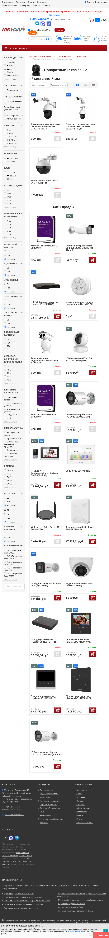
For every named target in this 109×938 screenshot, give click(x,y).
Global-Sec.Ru (62, 885)
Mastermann (11, 75)
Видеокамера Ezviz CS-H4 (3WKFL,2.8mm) (79, 584)
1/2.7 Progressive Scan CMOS (13, 569)
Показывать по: (57, 85)
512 (7, 349)
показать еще (10, 79)
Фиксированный (13, 101)
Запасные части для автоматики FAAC (75, 911)
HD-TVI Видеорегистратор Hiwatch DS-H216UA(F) (44, 303)
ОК (106, 931)
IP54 (7, 190)
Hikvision (9, 62)
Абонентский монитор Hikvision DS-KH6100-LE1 (43, 697)
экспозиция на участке (12, 410)
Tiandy (8, 72)
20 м (7, 373)
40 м (7, 380)
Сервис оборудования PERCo (71, 904)
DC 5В (8, 484)
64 (6, 339)
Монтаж (59, 30)
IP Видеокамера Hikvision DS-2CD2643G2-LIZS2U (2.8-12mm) (80, 247)
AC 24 (8, 480)
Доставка (20, 2)
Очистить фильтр (14, 586)
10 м (7, 366)
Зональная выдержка (10, 398)
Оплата (31, 2)
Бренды (36, 5)
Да (6, 251)
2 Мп (7, 224)
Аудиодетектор (12, 438)
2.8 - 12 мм (10, 137)
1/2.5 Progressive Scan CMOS (13, 563)
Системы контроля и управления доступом (23, 904)
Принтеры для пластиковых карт (19, 893)
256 (7, 346)
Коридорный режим (11, 434)
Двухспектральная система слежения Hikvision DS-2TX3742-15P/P (80, 126)
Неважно (9, 259)
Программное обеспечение (52, 819)
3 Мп (7, 228)
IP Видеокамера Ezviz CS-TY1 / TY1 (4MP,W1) (79, 359)
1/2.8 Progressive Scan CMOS (13, 574)
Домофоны (45, 797)
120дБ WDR (10, 415)
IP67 (7, 200)
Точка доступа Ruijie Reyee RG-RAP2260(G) (80, 528)
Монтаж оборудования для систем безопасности (80, 900)
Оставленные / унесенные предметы (12, 444)
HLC (7, 418)
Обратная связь (9, 5)
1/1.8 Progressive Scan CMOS (13, 557)
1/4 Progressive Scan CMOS (12, 551)
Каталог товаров (16, 48)
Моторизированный (13, 114)
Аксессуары (45, 815)
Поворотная (11, 90)
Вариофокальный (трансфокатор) (12, 107)
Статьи (79, 819)
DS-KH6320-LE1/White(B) (78, 470)
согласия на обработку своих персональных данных (16, 861)
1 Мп (7, 221)
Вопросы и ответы (84, 822)
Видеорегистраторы (49, 794)
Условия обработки (75, 931)
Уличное (9, 161)
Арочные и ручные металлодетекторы (21, 908)
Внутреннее (11, 158)
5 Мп (7, 234)
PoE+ (8, 477)
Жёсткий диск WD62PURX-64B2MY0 (44, 415)
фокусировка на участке (13, 404)
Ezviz (8, 69)
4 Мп (7, 231)
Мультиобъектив (13, 119)
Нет (7, 255)
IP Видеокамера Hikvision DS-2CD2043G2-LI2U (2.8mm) (46, 753)
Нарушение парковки (10, 454)
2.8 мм (8, 133)
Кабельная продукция (50, 801)
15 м (7, 370)
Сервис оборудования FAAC (70, 907)
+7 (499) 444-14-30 (38, 19)
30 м (7, 376)
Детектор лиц (11, 450)
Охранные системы (48, 804)
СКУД (42, 812)
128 (7, 343)
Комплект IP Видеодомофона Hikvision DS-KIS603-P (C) (44, 473)
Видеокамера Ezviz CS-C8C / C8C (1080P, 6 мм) (45, 181)
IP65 (7, 194)
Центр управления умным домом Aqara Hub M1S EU (79, 303)
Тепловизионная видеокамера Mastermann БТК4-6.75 (45, 360)
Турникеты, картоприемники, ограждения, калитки (27, 901)
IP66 (7, 197)
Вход (88, 2)
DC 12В (8, 470)
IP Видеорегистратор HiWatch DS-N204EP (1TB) (44, 640)
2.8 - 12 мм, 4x (11, 140)
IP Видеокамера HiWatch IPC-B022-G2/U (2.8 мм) (79, 415)
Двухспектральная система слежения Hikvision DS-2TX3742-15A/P (45, 126)
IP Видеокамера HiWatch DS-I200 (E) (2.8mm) (46, 584)
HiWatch (9, 65)
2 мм (7, 130)
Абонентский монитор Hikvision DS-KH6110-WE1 (79, 640)
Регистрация (101, 2)
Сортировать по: (38, 85)
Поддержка (25, 5)
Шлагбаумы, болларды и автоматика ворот (24, 897)
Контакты (41, 2)
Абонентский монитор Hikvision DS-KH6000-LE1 (78, 697)
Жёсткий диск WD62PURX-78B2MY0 (44, 246)
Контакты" (54, 15)
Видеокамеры (46, 790)
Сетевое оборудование (50, 808)
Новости (46, 5)
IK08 (7, 204)
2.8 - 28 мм (10, 143)
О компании (7, 2)
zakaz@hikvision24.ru (40, 30)
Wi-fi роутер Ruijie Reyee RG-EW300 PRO (45, 528)
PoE (7, 474)
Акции (32, 33)
